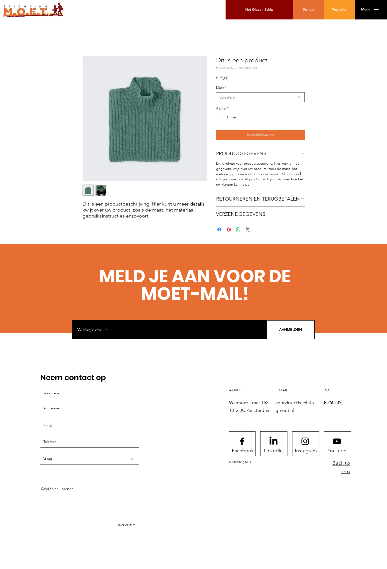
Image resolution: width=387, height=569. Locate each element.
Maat (221, 87)
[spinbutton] (227, 117)
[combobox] (260, 97)
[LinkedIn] (273, 450)
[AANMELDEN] (291, 329)
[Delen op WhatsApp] (238, 229)
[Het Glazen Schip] (259, 9)
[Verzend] (126, 524)
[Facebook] (243, 450)
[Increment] (235, 117)
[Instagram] (306, 450)
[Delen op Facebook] (219, 229)
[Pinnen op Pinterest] (229, 229)
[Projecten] (339, 9)
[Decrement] (220, 117)
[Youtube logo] (337, 441)
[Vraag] (89, 458)
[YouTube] (337, 450)
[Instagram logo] (305, 441)
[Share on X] (248, 229)
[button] (365, 9)
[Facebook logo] (242, 441)
